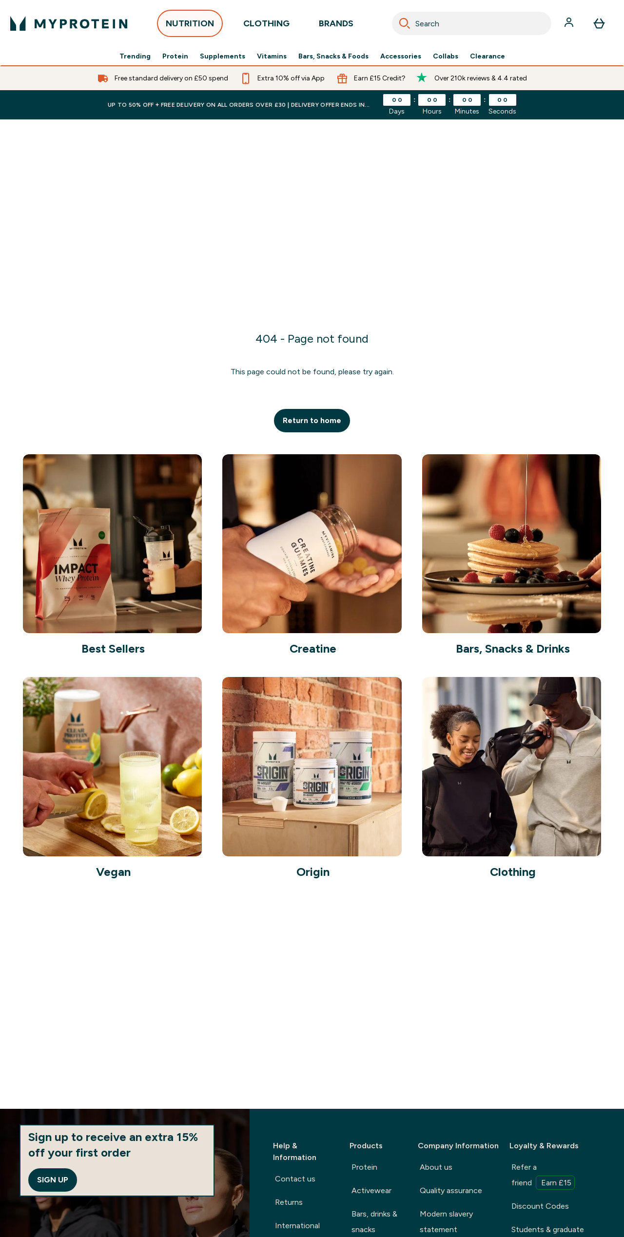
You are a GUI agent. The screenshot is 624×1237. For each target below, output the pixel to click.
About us (436, 1167)
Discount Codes (540, 1206)
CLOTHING (266, 26)
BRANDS (336, 26)
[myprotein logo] (68, 23)
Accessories (400, 56)
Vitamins (272, 56)
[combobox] (472, 23)
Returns (289, 1202)
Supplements (222, 56)
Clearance (487, 56)
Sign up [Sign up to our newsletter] (52, 1179)
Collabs (445, 56)
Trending (135, 56)
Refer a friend (543, 1176)
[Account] (570, 23)
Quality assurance (451, 1190)
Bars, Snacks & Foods (333, 56)
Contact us (295, 1178)
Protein (175, 56)
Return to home (312, 420)
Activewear (371, 1190)
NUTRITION (190, 26)
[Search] (404, 23)
